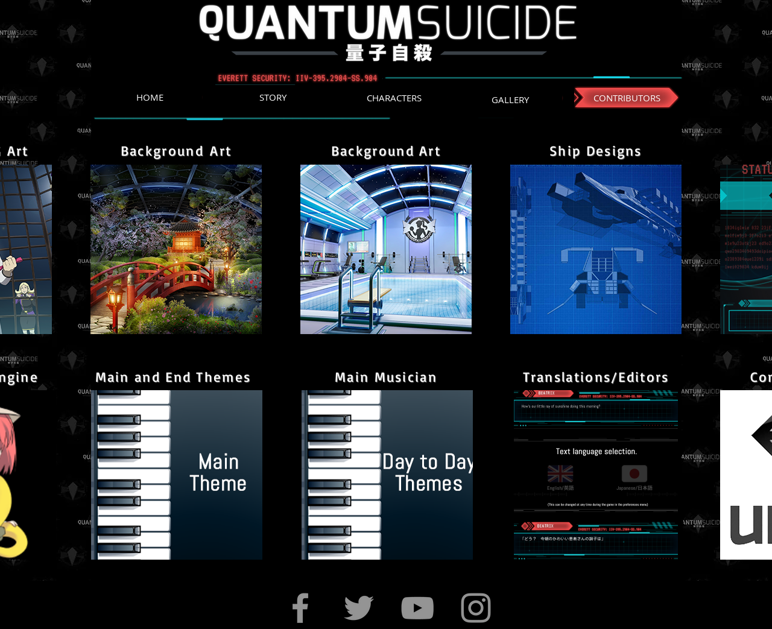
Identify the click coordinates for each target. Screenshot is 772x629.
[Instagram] (476, 608)
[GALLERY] (510, 99)
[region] (176, 249)
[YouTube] (417, 608)
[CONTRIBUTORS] (627, 97)
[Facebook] (300, 608)
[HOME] (149, 97)
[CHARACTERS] (394, 97)
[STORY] (273, 97)
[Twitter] (359, 608)
